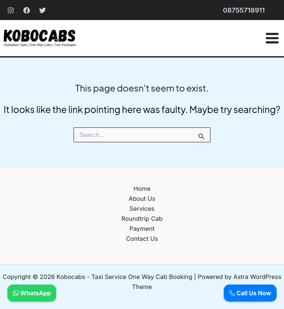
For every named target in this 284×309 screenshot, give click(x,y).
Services (141, 208)
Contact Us (142, 238)
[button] (244, 10)
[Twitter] (42, 10)
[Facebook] (26, 10)
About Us (142, 198)
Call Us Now (250, 293)
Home (142, 188)
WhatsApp (32, 293)
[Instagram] (10, 10)
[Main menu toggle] (272, 38)
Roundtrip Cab (141, 218)
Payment (142, 228)
